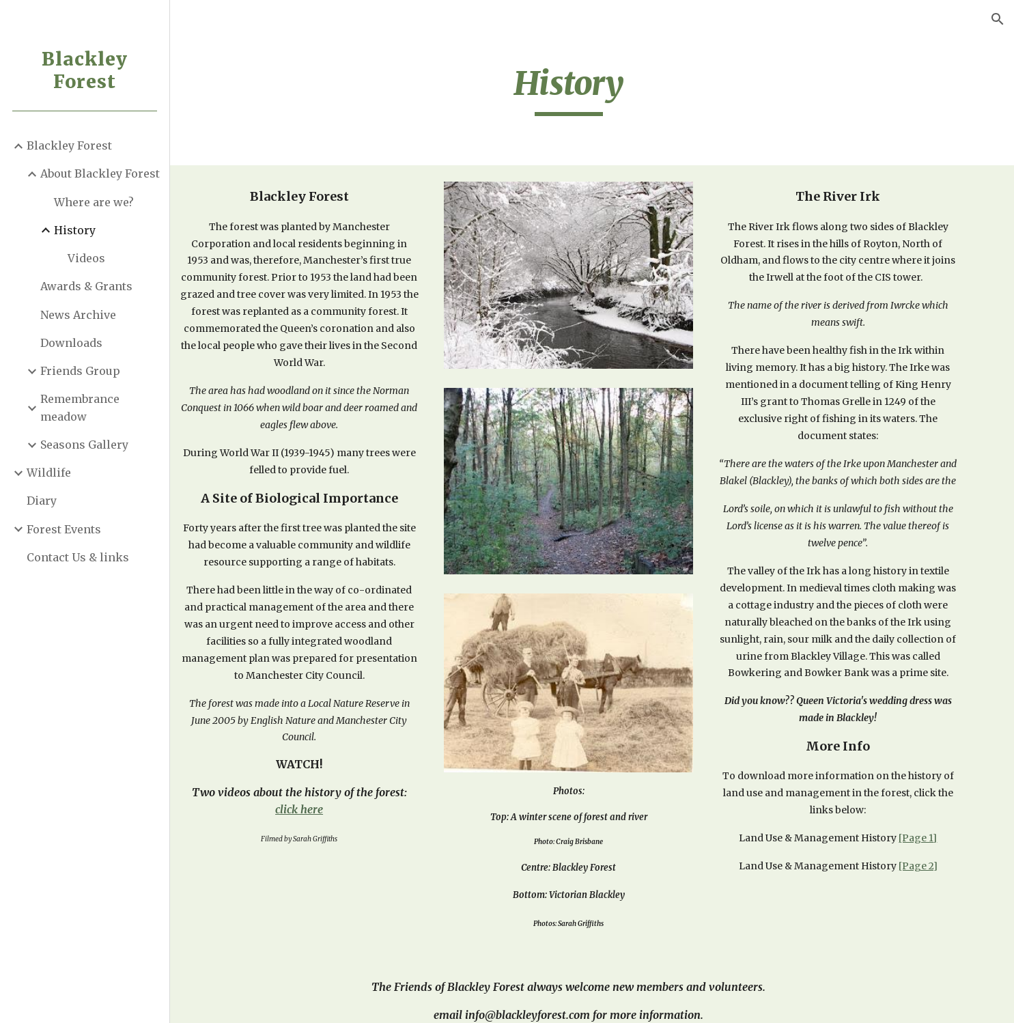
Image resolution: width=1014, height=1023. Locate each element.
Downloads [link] (72, 343)
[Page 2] (931, 900)
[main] (592, 89)
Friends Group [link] (81, 371)
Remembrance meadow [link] (80, 407)
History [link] (75, 230)
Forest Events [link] (64, 529)
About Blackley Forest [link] (100, 173)
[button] (997, 19)
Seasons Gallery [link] (85, 444)
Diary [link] (42, 500)
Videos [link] (87, 258)
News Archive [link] (79, 315)
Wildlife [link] (49, 472)
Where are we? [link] (95, 202)
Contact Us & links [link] (78, 557)
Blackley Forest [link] (70, 145)
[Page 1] (931, 872)
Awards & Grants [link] (87, 286)
